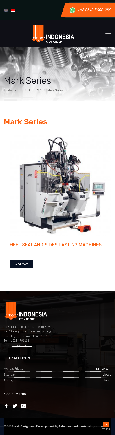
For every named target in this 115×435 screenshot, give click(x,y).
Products (10, 90)
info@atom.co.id (22, 345)
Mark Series (55, 90)
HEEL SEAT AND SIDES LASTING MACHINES (56, 244)
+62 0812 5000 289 (90, 10)
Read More (21, 264)
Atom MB (35, 90)
